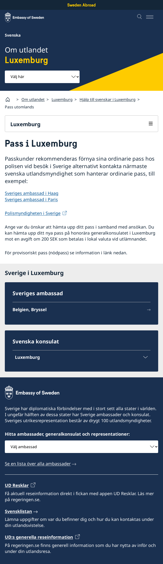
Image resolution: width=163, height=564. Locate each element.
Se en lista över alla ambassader (38, 463)
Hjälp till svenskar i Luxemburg (108, 99)
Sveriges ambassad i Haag (31, 193)
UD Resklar (17, 485)
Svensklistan (18, 511)
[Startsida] (9, 99)
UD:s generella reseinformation (39, 537)
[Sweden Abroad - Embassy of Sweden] (29, 17)
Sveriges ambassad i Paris (31, 199)
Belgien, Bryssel (30, 309)
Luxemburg (62, 99)
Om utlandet (33, 99)
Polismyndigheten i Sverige (33, 213)
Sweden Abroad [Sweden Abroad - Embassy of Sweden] (81, 5)
